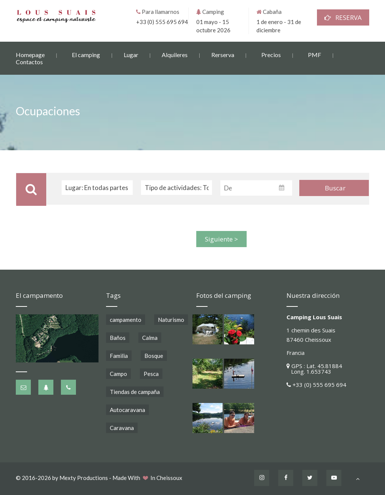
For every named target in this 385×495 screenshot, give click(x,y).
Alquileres (175, 54)
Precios (271, 54)
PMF (314, 54)
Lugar (131, 54)
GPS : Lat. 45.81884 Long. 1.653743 (314, 368)
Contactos (29, 61)
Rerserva (222, 54)
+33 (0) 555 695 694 (162, 21)
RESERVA (343, 17)
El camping (86, 54)
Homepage (30, 54)
